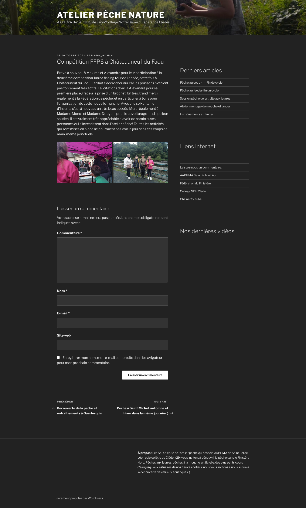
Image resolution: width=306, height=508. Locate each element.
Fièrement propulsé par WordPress (79, 498)
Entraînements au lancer (196, 114)
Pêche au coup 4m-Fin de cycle (201, 82)
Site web (64, 335)
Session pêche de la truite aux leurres (205, 98)
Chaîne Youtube (190, 199)
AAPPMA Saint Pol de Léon (198, 175)
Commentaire (69, 233)
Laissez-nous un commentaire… (201, 167)
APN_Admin (103, 55)
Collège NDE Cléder (193, 191)
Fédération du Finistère (195, 183)
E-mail (63, 313)
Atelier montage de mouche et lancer (205, 106)
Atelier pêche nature (111, 15)
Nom (62, 291)
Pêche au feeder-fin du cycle (199, 90)
